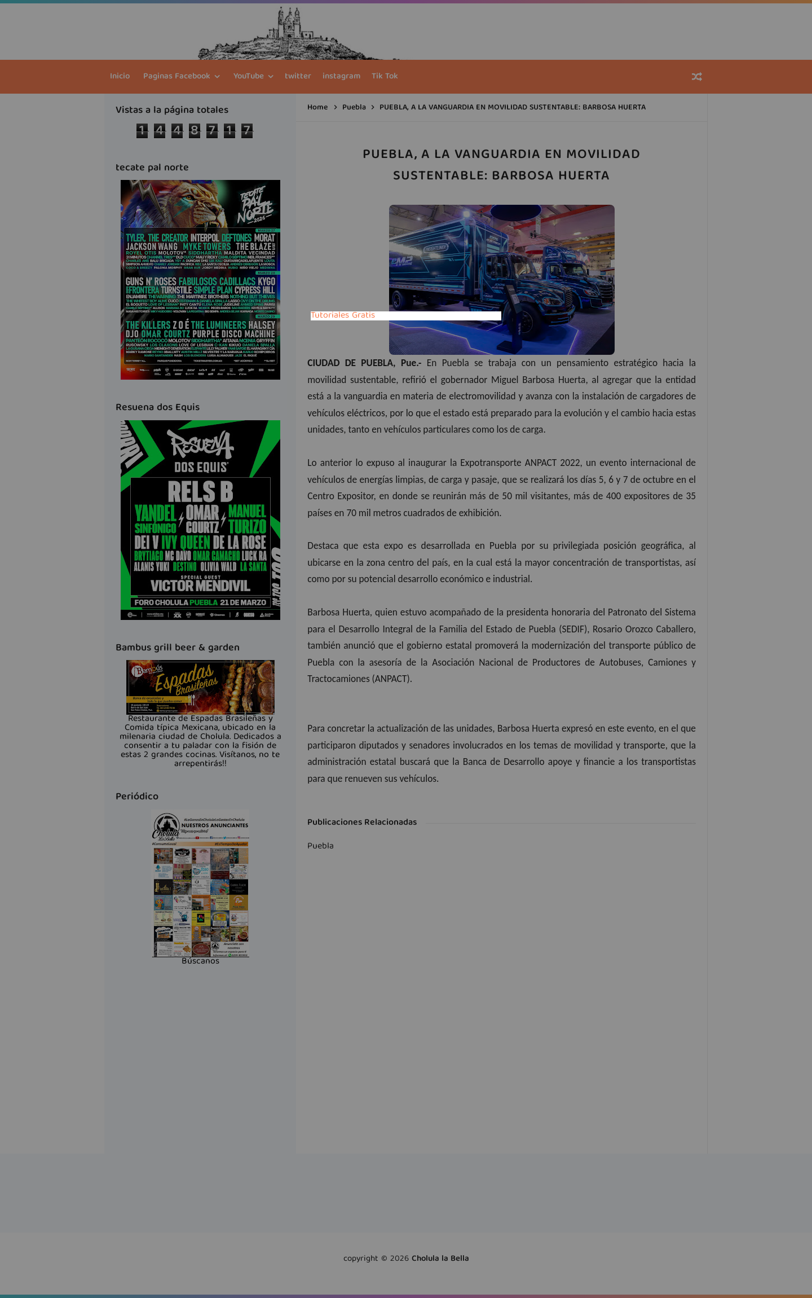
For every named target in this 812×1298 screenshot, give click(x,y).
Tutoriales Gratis (343, 316)
